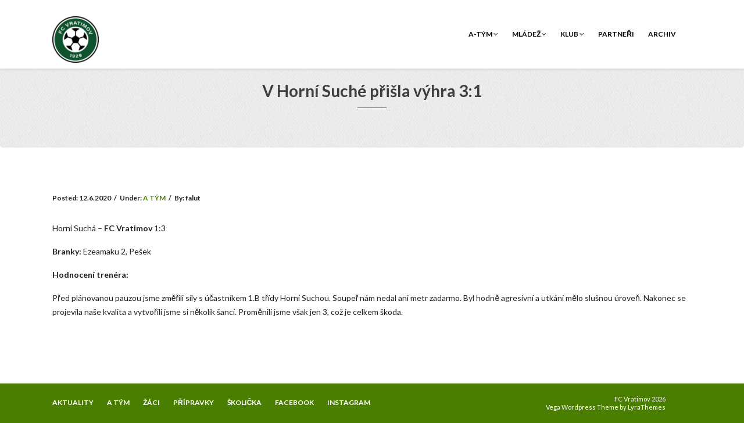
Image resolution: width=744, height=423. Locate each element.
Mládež (529, 34)
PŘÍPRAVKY (193, 402)
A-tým (483, 34)
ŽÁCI (151, 402)
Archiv (662, 34)
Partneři (616, 34)
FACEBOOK (294, 402)
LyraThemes (647, 407)
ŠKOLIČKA (244, 402)
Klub (572, 34)
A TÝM (154, 197)
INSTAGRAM (348, 402)
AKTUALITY (73, 402)
